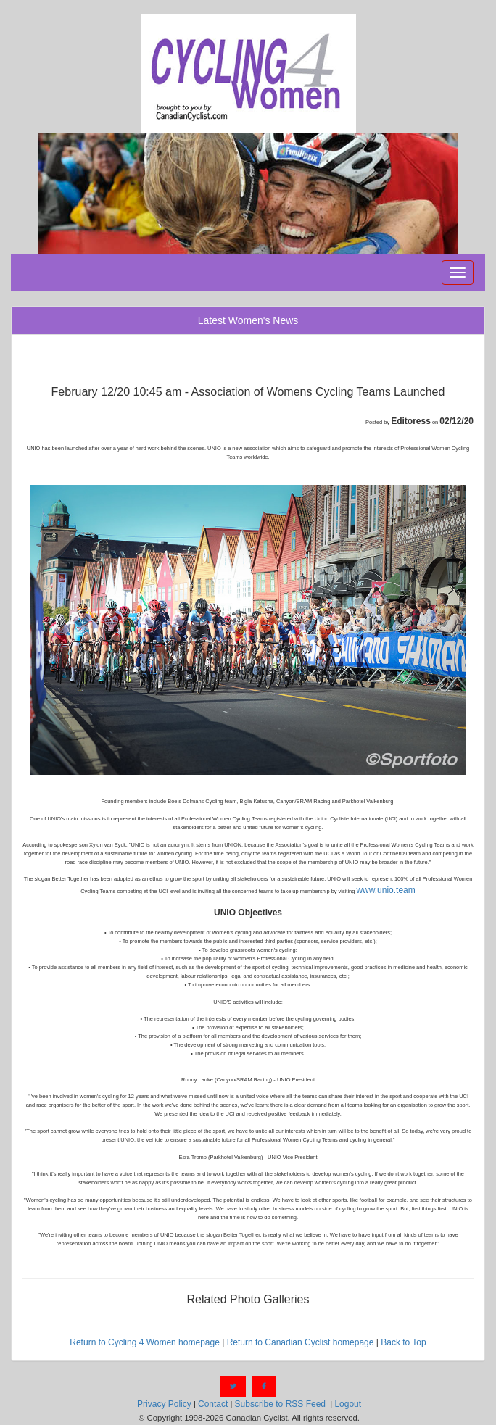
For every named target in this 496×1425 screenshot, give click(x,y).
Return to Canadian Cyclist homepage (300, 1342)
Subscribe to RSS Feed (280, 1404)
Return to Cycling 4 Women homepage (145, 1342)
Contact (213, 1404)
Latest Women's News (248, 320)
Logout (347, 1404)
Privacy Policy (164, 1404)
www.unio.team (385, 890)
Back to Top (403, 1342)
